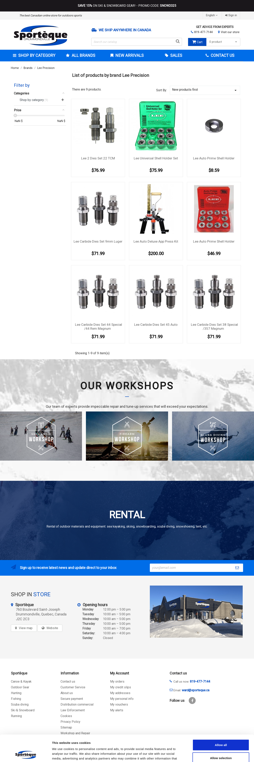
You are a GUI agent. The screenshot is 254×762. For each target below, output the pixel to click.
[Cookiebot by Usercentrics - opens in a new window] (25, 754)
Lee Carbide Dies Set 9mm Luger (98, 241)
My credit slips (120, 687)
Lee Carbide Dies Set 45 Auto (156, 325)
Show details (208, 754)
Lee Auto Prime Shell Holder (214, 158)
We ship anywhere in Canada (125, 30)
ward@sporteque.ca (195, 690)
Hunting (16, 693)
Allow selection (221, 733)
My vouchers (119, 704)
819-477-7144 (203, 32)
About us (67, 693)
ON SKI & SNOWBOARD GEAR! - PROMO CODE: (127, 6)
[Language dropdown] (212, 15)
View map (26, 628)
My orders (117, 681)
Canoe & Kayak (21, 681)
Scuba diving (20, 704)
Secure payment (72, 699)
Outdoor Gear (20, 687)
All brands (83, 55)
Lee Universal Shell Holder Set (156, 158)
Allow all (221, 720)
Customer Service (73, 687)
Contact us (68, 681)
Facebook (192, 700)
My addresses (120, 693)
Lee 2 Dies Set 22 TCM (98, 158)
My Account (119, 673)
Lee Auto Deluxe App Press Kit (156, 241)
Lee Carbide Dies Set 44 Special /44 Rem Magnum (98, 327)
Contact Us (222, 55)
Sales (175, 55)
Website (52, 628)
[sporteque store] (196, 612)
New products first (205, 90)
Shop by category (36, 55)
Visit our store (230, 32)
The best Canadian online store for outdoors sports (50, 15)
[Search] (136, 42)
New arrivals (129, 55)
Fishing (16, 699)
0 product (223, 42)
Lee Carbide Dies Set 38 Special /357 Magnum (214, 327)
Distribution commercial (77, 704)
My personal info (122, 699)
